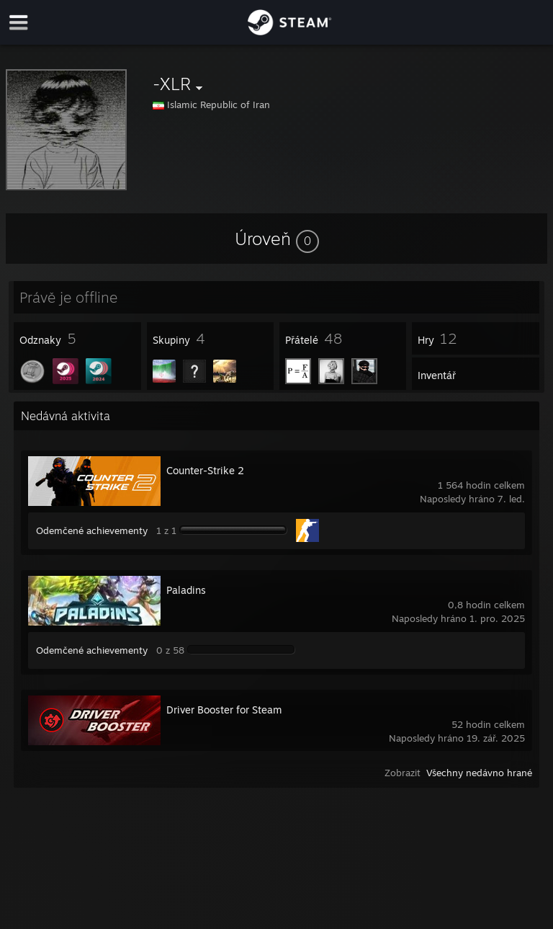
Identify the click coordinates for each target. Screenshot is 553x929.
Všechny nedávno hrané (479, 772)
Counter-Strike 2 (205, 470)
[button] (277, 238)
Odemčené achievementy (92, 530)
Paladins (186, 590)
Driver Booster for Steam (224, 709)
